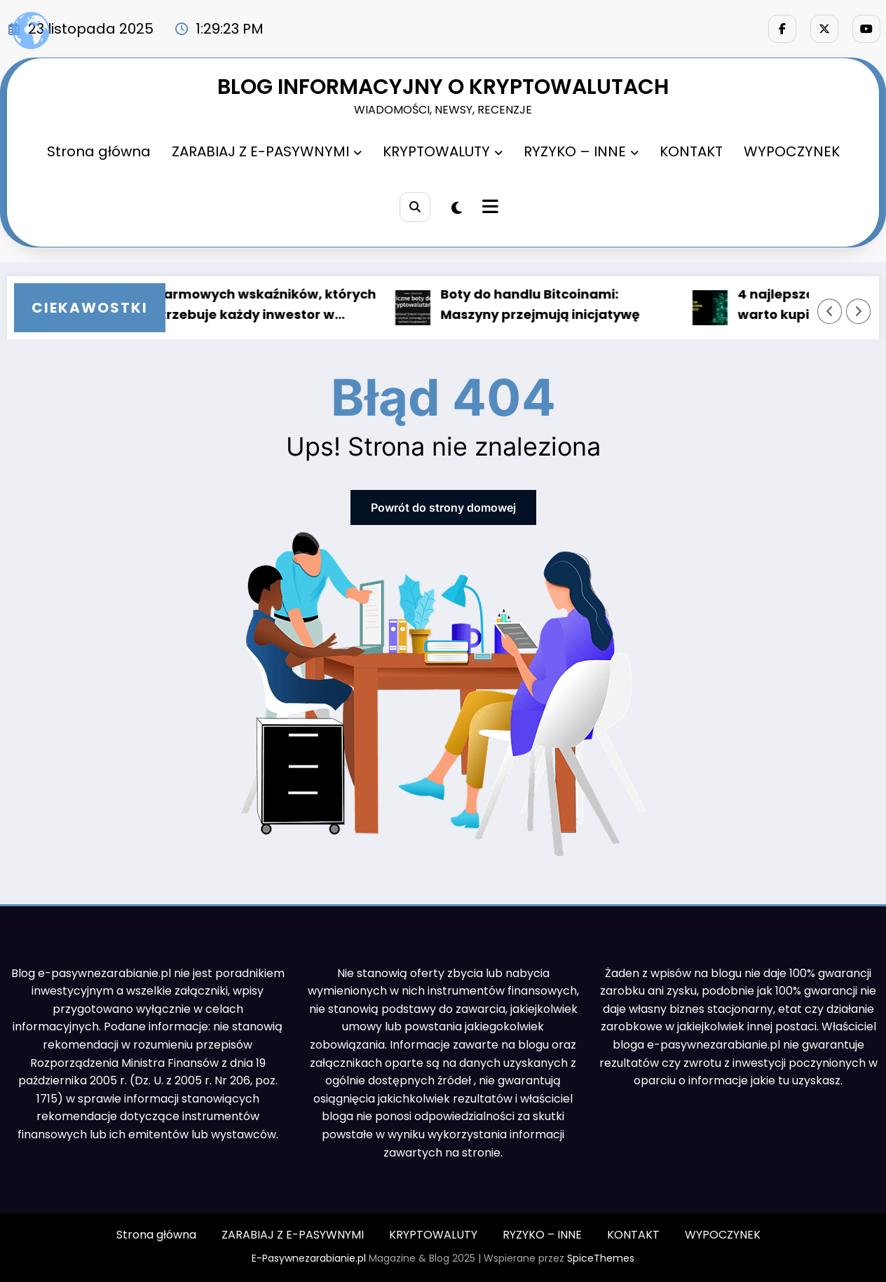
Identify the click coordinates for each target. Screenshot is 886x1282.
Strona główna (99, 151)
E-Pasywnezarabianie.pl (309, 1258)
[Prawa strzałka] (859, 311)
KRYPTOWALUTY (443, 151)
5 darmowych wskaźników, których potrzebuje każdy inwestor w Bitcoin (264, 305)
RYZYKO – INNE (581, 151)
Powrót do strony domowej (443, 507)
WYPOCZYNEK (792, 151)
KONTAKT (691, 151)
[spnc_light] (456, 208)
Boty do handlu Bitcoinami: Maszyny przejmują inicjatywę (544, 304)
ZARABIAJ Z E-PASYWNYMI (267, 151)
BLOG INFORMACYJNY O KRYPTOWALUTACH (443, 87)
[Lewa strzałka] (830, 311)
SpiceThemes (600, 1258)
